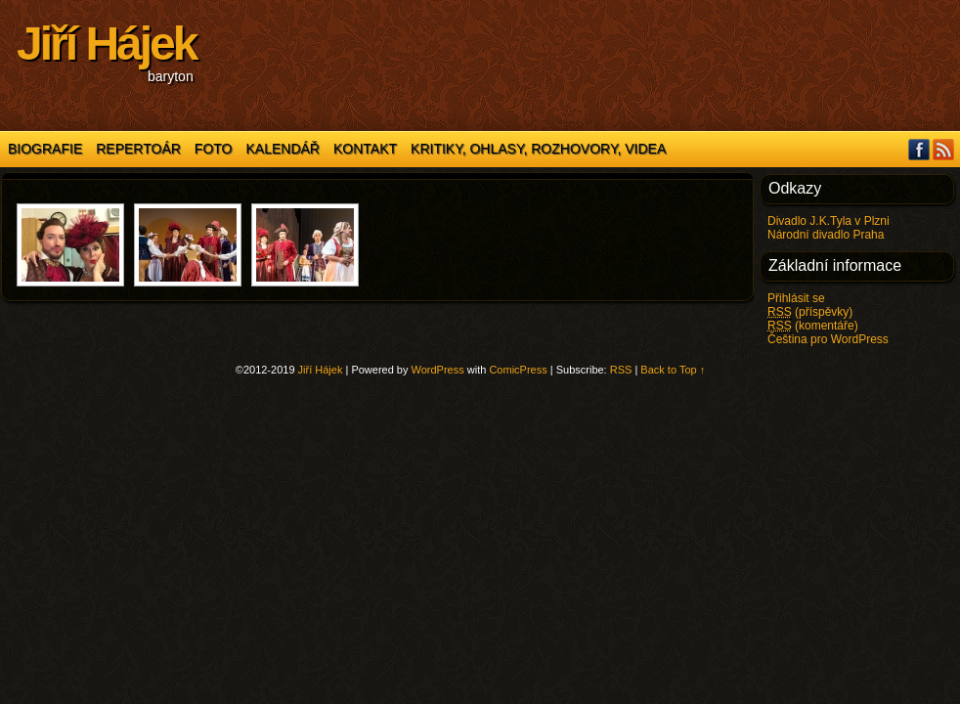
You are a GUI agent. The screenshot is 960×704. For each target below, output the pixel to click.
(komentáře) (812, 326)
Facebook (919, 149)
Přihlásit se (796, 298)
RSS (944, 149)
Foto (214, 148)
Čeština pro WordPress (828, 339)
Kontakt (365, 148)
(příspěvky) (809, 312)
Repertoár (138, 148)
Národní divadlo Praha (825, 235)
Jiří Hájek (106, 43)
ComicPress (517, 369)
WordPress (438, 369)
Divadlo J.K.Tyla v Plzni (828, 221)
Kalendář (283, 148)
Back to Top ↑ (672, 369)
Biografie (45, 148)
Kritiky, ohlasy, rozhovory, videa (538, 148)
